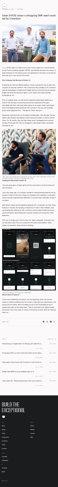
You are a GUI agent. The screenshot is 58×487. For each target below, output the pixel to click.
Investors (5, 441)
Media (32, 429)
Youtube (4, 468)
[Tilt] (3, 416)
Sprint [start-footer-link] (3, 429)
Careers (4, 448)
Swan (4, 68)
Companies (5, 437)
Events (32, 433)
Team (3, 444)
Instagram (5, 460)
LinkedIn (4, 456)
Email (3, 471)
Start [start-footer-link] (3, 426)
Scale (3, 433)
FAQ (31, 437)
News (32, 426)
